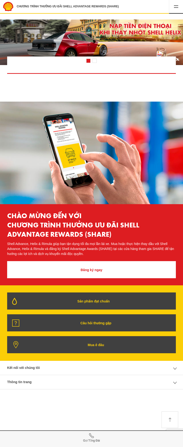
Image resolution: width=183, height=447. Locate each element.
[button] (176, 7)
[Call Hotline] (91, 438)
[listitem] (91, 44)
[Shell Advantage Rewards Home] (8, 6)
